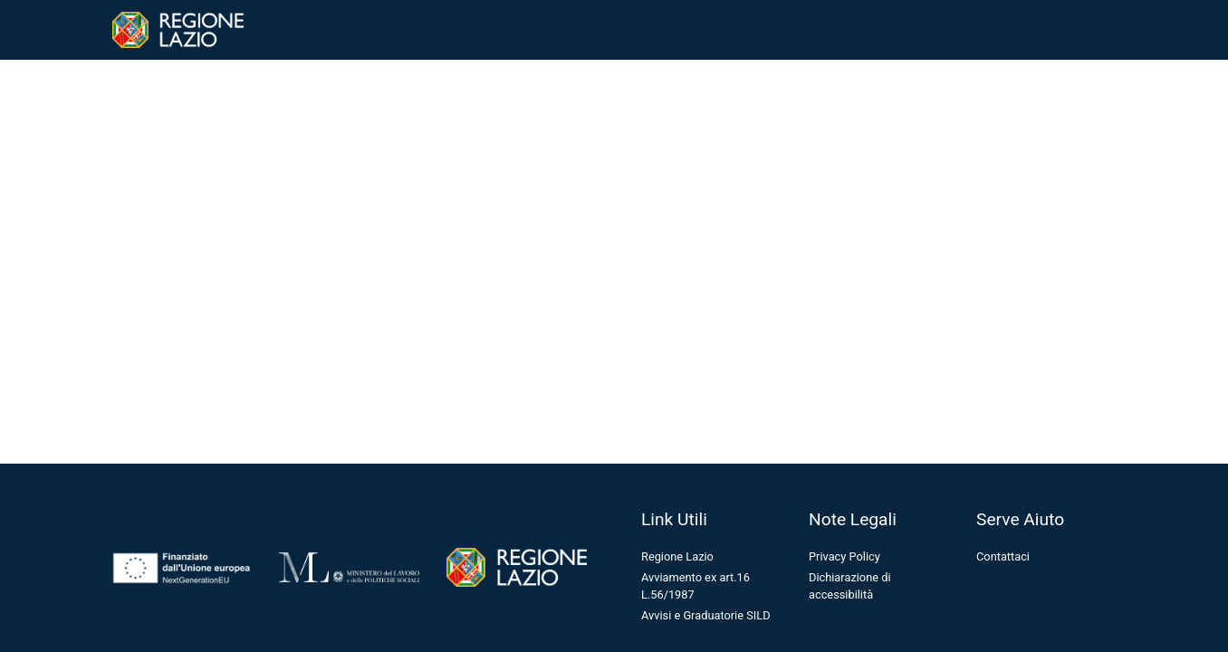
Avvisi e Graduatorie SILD (706, 615)
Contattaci (1003, 556)
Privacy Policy (844, 556)
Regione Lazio (677, 556)
